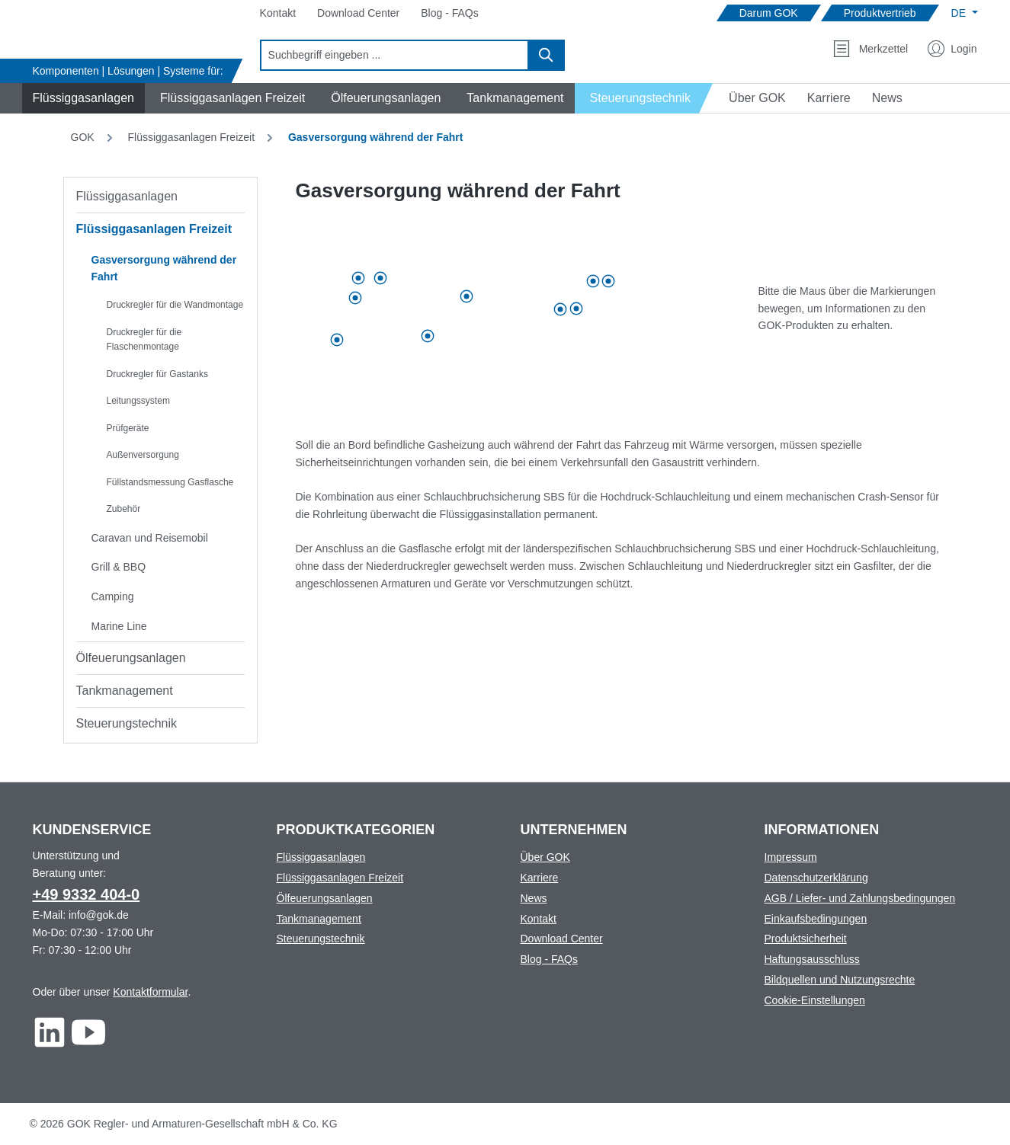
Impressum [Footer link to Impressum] (791, 857)
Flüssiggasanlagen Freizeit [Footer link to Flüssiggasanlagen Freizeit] (340, 878)
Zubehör (124, 509)
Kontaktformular (150, 992)
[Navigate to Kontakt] (278, 13)
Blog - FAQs (549, 959)
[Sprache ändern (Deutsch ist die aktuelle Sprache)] (964, 13)
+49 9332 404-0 (86, 894)
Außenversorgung (143, 454)
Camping (112, 596)
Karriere (540, 878)
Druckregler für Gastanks (157, 374)
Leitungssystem (138, 400)
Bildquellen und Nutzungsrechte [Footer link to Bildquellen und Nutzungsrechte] (840, 980)
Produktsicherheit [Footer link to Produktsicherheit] (806, 938)
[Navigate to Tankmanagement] (512, 98)
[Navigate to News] (887, 98)
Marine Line (119, 626)
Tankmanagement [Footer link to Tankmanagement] (319, 919)
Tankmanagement (124, 690)
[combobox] (394, 55)
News (534, 898)
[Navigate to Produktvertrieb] (880, 13)
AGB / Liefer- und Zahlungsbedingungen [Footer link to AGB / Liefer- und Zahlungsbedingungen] (860, 898)
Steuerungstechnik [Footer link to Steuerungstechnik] (321, 938)
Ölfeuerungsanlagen (131, 657)
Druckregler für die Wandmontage (175, 304)
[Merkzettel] (870, 49)
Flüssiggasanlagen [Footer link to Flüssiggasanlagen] (321, 857)
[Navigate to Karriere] (829, 98)
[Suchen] (546, 55)
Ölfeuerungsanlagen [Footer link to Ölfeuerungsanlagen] (325, 898)
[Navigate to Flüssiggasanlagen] (81, 98)
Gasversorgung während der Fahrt (164, 268)
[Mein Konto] (952, 48)
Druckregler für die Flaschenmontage (144, 340)
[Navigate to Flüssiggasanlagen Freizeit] (230, 98)
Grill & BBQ (118, 567)
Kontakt (538, 919)
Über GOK (545, 857)
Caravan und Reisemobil (149, 538)
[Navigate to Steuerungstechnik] (644, 98)
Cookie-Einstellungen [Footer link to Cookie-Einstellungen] (815, 1000)
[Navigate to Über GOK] (751, 98)
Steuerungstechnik (127, 723)
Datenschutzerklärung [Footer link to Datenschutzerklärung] (816, 878)
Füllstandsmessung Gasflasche (170, 482)
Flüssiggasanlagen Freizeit (154, 228)
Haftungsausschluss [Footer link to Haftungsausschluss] (812, 959)
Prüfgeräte (128, 428)
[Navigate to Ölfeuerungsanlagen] (383, 98)
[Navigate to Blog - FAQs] (449, 13)
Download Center (562, 938)
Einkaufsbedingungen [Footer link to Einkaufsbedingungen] (816, 919)
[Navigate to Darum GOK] (768, 13)
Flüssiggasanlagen (127, 196)
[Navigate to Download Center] (358, 13)
